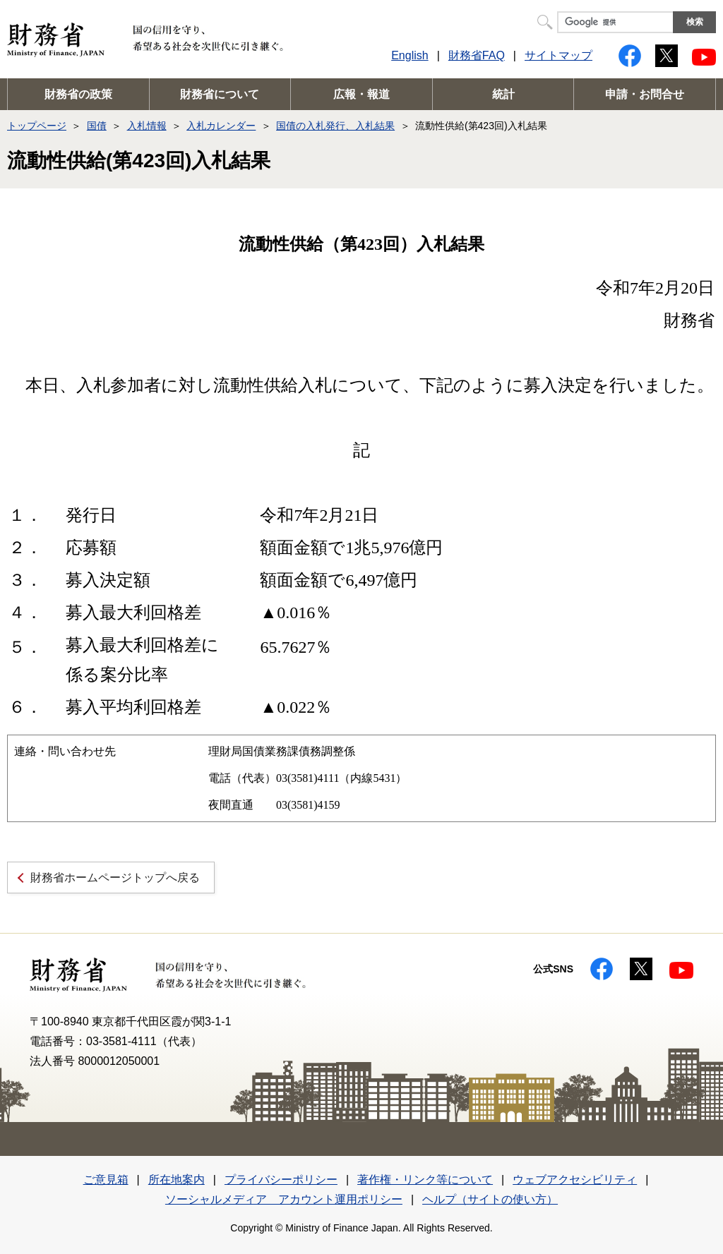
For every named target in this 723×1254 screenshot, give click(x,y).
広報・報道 (361, 94)
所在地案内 (176, 1180)
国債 (97, 125)
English (409, 55)
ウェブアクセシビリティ (575, 1180)
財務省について (219, 94)
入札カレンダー (221, 125)
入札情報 (147, 125)
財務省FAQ (476, 55)
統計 (503, 94)
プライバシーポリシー (281, 1180)
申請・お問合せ (644, 94)
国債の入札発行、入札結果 (335, 125)
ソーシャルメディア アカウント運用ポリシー (283, 1199)
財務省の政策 (78, 94)
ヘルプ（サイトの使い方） (490, 1199)
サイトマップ (558, 55)
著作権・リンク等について (425, 1180)
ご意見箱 (106, 1180)
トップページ (36, 125)
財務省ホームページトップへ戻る (115, 878)
